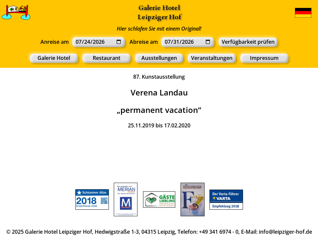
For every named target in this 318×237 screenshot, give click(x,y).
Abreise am (144, 41)
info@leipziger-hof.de (285, 231)
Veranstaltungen (211, 58)
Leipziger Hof (159, 17)
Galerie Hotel (159, 7)
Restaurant (106, 58)
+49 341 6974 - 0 (218, 231)
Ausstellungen (159, 58)
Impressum (264, 58)
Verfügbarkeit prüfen (248, 41)
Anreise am (54, 41)
